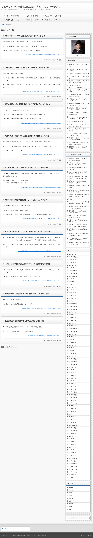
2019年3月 (71, 383)
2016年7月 (71, 472)
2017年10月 (72, 430)
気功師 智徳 (78, 55)
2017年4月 (71, 447)
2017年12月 (72, 425)
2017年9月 (71, 433)
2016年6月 (71, 474)
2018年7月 (71, 406)
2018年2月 (71, 419)
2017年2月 (71, 452)
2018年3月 (71, 417)
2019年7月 (71, 372)
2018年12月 (72, 392)
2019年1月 (71, 389)
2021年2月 (71, 326)
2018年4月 (71, 414)
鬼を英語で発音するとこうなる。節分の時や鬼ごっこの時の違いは (29, 231)
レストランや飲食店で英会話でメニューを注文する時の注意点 (27, 264)
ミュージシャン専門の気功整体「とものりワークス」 (31, 6)
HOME (2, 24)
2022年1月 (71, 301)
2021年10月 (72, 309)
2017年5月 (71, 444)
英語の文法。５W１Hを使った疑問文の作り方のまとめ (25, 36)
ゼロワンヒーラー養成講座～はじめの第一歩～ (48, 20)
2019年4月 (71, 381)
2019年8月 (71, 370)
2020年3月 (71, 350)
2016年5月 (71, 477)
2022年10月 (72, 276)
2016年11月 (72, 461)
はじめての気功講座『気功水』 (13, 16)
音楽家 (70, 506)
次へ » (14, 347)
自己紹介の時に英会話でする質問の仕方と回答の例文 (24, 321)
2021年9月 (71, 312)
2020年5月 (71, 345)
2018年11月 (72, 394)
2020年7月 (71, 339)
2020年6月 (71, 342)
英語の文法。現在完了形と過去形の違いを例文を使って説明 (27, 136)
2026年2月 (71, 254)
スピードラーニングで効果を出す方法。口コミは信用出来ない (27, 167)
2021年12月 (72, 303)
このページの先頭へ (86, 535)
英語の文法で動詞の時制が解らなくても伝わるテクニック (26, 200)
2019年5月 (71, 378)
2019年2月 (71, 386)
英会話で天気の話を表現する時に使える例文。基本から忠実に (27, 294)
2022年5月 (71, 290)
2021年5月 (71, 317)
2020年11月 (72, 331)
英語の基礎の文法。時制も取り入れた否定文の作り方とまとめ (27, 104)
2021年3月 (71, 323)
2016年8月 (71, 469)
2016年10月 (72, 463)
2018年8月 (71, 403)
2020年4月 (71, 348)
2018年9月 (71, 400)
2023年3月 (71, 262)
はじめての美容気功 (32, 16)
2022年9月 (71, 279)
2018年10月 (72, 397)
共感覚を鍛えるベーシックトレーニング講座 (17, 20)
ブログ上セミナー (73, 493)
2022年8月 (71, 281)
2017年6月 (71, 441)
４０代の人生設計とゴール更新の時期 (79, 73)
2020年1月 (71, 356)
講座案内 (71, 487)
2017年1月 (71, 455)
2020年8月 (71, 337)
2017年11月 (72, 428)
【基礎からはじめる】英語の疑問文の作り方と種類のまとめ (27, 67)
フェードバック (73, 490)
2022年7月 (71, 284)
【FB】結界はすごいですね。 (76, 121)
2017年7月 (71, 439)
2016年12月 (72, 458)
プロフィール (72, 199)
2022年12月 (72, 270)
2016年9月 (71, 466)
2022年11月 (72, 273)
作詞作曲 (71, 498)
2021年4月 (71, 320)
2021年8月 (71, 314)
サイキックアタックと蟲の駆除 (52, 16)
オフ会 (70, 495)
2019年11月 (72, 361)
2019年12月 (72, 359)
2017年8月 (71, 436)
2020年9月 (71, 334)
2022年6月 (71, 287)
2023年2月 (71, 265)
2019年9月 (71, 367)
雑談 (70, 509)
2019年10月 (72, 364)
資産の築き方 (72, 504)
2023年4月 (71, 259)
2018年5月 (71, 411)
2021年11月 (72, 306)
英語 (60, 60)
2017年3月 (71, 450)
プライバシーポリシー (9, 528)
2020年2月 (71, 353)
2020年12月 (72, 328)
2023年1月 (71, 268)
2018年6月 (71, 408)
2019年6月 (71, 375)
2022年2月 (71, 298)
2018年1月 (71, 422)
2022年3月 (71, 295)
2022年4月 (71, 292)
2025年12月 (72, 257)
